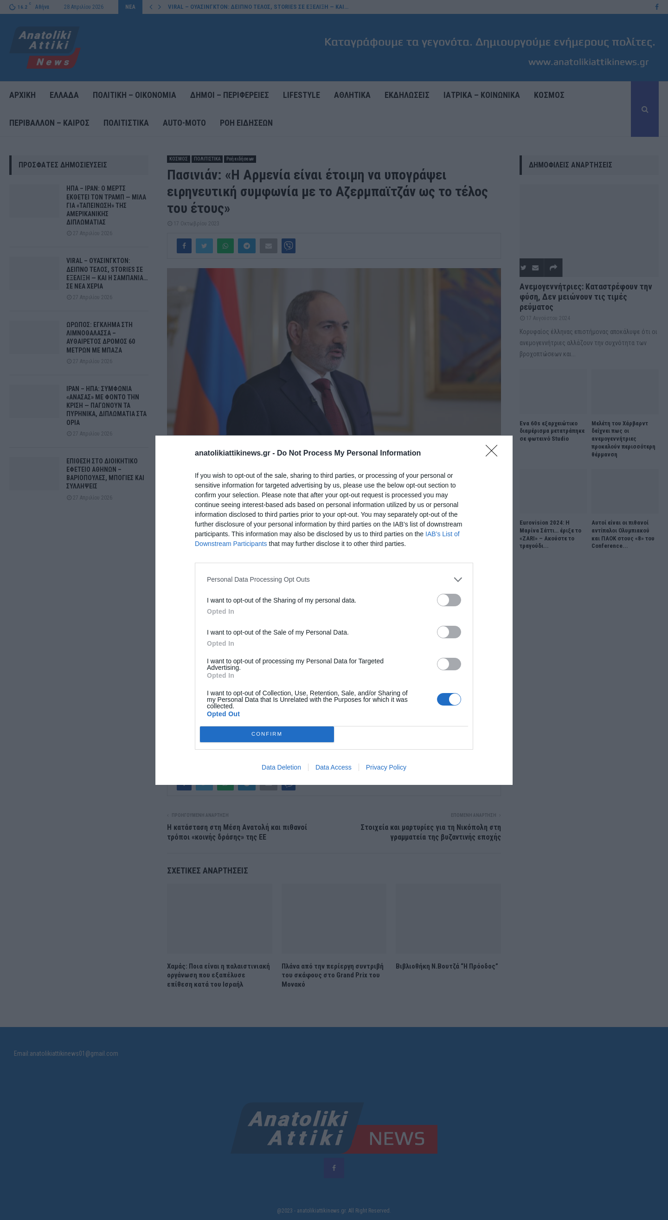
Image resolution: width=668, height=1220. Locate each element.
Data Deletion (281, 767)
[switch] (449, 600)
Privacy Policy (386, 767)
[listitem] (334, 579)
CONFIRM (267, 734)
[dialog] (334, 610)
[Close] (494, 453)
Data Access (333, 767)
